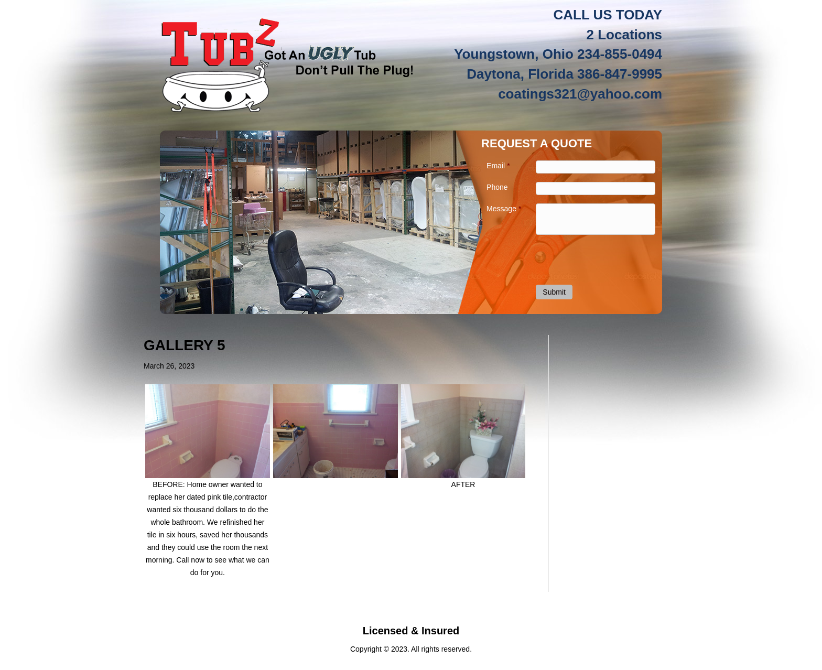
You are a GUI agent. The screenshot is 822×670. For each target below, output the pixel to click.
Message (503, 208)
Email (498, 165)
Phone (496, 187)
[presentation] (597, 259)
